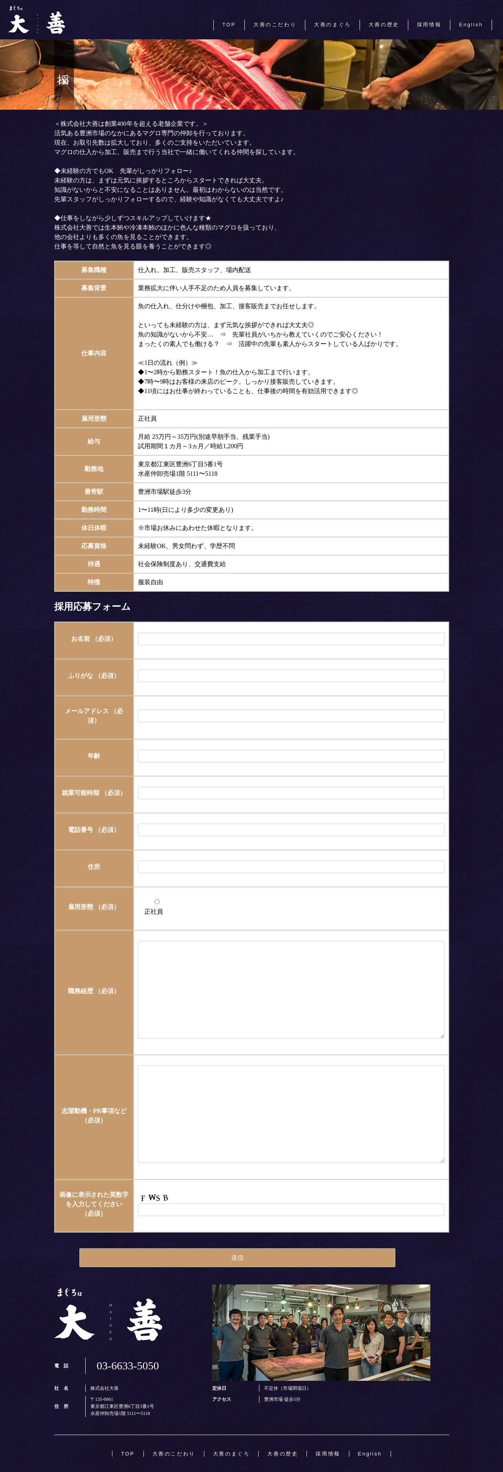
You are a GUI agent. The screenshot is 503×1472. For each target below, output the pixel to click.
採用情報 (429, 25)
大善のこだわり (274, 25)
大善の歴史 (384, 25)
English (471, 25)
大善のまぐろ (332, 25)
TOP (229, 25)
